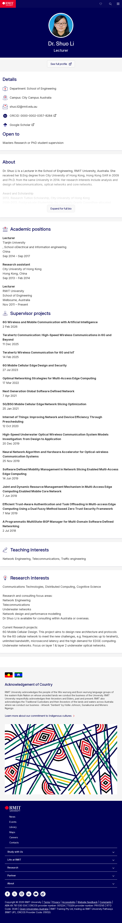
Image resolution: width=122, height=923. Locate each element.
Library (13, 827)
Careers (13, 837)
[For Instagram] (21, 893)
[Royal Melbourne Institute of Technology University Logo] (13, 810)
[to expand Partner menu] (113, 875)
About (10, 883)
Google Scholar (20, 125)
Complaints (105, 902)
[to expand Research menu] (113, 867)
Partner (11, 875)
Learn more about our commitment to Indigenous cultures (40, 715)
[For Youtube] (35, 893)
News (12, 816)
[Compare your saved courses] (102, 4)
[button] (110, 4)
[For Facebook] (7, 893)
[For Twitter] (14, 893)
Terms (46, 902)
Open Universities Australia (34, 909)
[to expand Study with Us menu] (113, 851)
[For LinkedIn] (28, 893)
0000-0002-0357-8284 (36, 115)
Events (12, 821)
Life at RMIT (14, 859)
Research (12, 867)
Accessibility (68, 902)
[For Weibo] (43, 893)
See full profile (59, 64)
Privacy (56, 902)
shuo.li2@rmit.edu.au (23, 106)
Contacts (14, 842)
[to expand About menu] (113, 883)
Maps (12, 832)
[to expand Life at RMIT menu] (113, 859)
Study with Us (15, 851)
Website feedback (88, 902)
